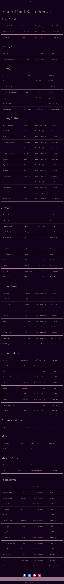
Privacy (26, 582)
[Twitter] (29, 575)
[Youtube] (34, 575)
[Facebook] (24, 575)
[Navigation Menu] (32, 1)
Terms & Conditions (34, 582)
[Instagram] (39, 575)
